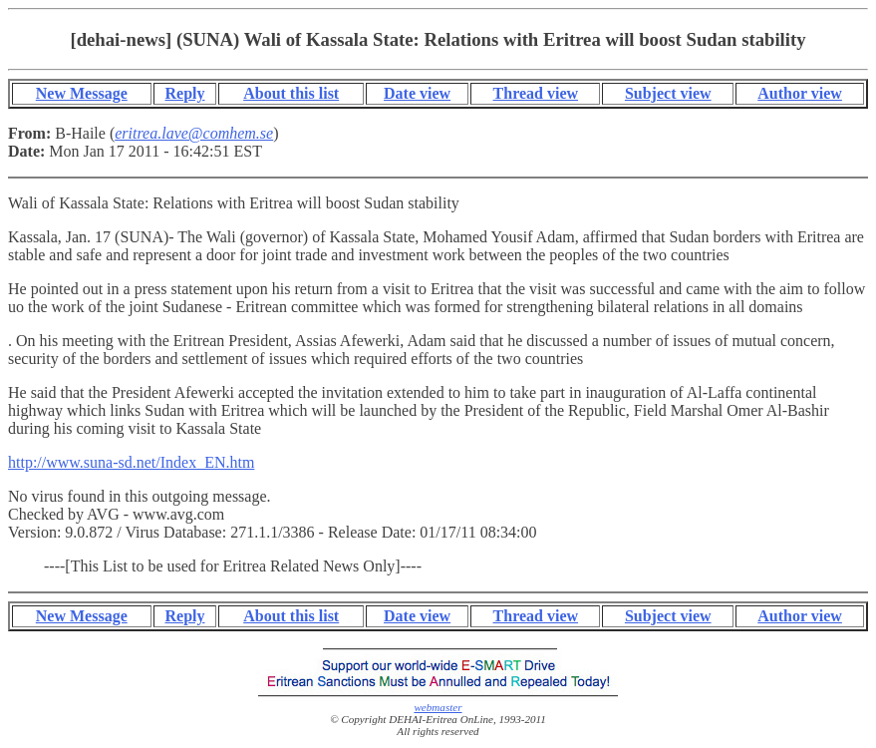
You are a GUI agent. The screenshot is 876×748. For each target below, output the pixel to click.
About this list (291, 93)
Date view (417, 93)
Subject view (668, 93)
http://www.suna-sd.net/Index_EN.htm (131, 462)
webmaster (437, 707)
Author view (799, 93)
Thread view (535, 93)
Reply (185, 93)
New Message (82, 93)
